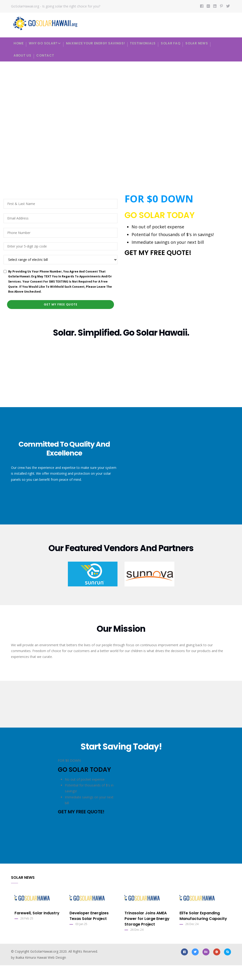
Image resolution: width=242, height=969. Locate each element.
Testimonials (151, 43)
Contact (48, 58)
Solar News (209, 43)
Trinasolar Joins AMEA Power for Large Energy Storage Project (147, 922)
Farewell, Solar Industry (37, 916)
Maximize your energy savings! (101, 43)
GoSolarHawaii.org (44, 955)
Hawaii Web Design (51, 961)
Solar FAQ (181, 43)
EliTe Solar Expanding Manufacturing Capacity (203, 919)
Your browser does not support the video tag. (121, 125)
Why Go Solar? (48, 43)
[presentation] (160, 279)
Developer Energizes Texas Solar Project (89, 919)
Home (20, 43)
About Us (23, 58)
